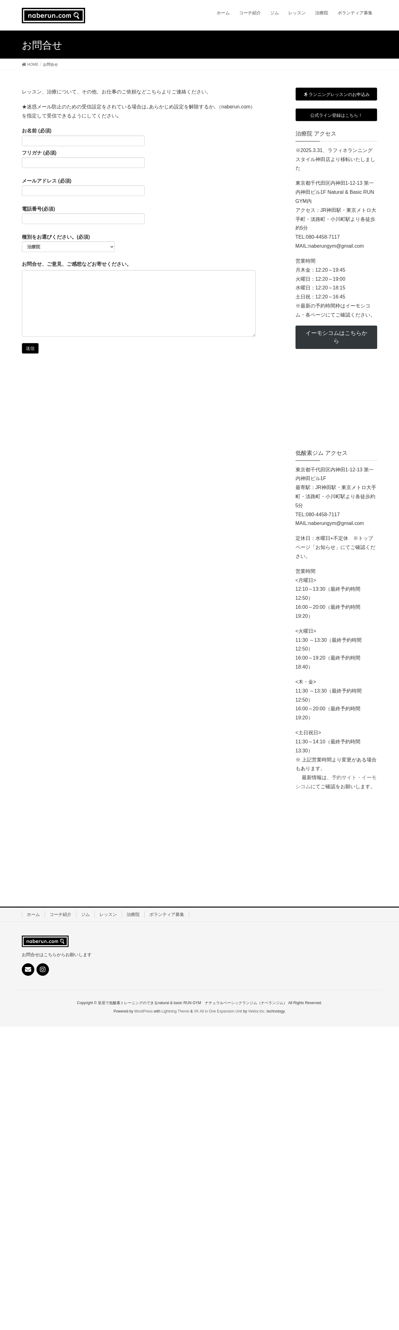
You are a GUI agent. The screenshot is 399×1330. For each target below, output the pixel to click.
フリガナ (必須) (83, 159)
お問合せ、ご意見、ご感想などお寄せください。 (77, 264)
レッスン (108, 914)
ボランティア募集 (166, 914)
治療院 (133, 914)
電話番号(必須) (83, 215)
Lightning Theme (175, 1011)
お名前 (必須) (83, 137)
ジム (85, 914)
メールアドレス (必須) (83, 187)
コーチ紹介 (60, 914)
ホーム (33, 914)
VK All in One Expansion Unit (218, 1011)
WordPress (143, 1011)
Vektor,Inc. (257, 1011)
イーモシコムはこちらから (336, 337)
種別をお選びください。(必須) (68, 243)
